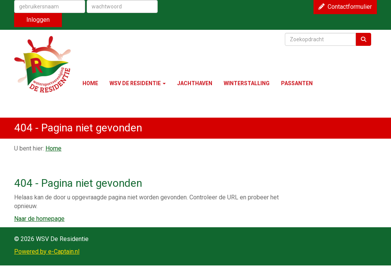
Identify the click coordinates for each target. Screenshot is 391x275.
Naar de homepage (39, 218)
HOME (90, 83)
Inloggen (38, 19)
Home (53, 148)
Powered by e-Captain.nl (46, 251)
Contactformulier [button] (345, 6)
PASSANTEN (297, 83)
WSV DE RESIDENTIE (138, 83)
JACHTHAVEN (194, 83)
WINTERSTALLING (247, 83)
